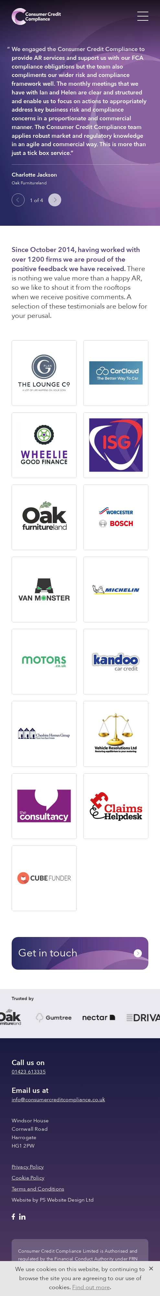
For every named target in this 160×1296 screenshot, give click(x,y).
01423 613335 (29, 1071)
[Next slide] (54, 199)
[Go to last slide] (18, 199)
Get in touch (80, 953)
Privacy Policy (28, 1167)
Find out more (91, 1287)
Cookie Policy (28, 1178)
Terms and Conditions (38, 1189)
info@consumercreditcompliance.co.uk (58, 1099)
